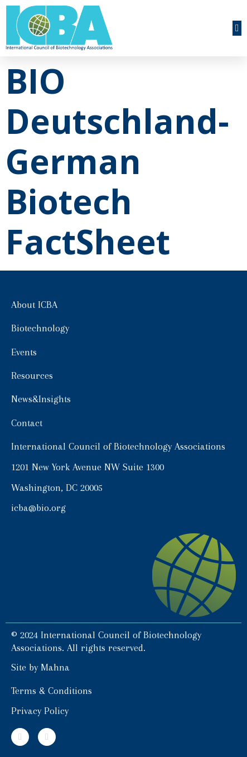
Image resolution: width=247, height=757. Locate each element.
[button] (237, 28)
